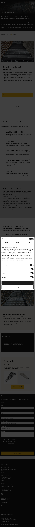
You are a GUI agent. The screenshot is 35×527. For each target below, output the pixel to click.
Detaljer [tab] (17, 242)
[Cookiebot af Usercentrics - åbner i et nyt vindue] (28, 239)
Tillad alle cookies (17, 283)
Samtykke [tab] (6, 242)
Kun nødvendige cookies (17, 287)
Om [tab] (29, 242)
